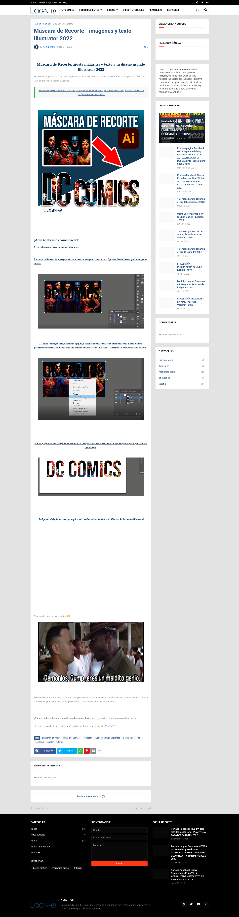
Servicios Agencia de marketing (53, 2)
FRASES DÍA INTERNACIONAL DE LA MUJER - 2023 (189, 266)
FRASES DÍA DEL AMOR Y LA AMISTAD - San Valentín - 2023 (190, 301)
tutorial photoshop (59, 846)
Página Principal (42, 24)
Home (33, 2)
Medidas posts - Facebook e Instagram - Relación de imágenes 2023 (191, 284)
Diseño (111, 10)
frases (59, 829)
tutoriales (59, 852)
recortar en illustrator (44, 742)
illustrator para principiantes (107, 738)
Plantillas (155, 10)
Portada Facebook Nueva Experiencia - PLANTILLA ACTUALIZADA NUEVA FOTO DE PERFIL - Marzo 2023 (190, 181)
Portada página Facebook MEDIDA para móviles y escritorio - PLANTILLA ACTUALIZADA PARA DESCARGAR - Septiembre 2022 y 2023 (191, 156)
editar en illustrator (71, 738)
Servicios (173, 10)
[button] (197, 10)
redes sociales (59, 834)
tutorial (59, 742)
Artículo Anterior (41, 808)
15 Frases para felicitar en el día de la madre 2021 (191, 250)
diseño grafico (182, 360)
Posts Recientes (89, 10)
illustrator (87, 738)
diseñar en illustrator (63, 24)
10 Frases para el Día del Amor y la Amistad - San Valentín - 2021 (190, 234)
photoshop (182, 378)
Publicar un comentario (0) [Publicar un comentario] (91, 796)
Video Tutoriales (133, 10)
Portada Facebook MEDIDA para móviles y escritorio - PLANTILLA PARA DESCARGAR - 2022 (188, 832)
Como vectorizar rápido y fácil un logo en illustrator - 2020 (190, 216)
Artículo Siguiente (140, 808)
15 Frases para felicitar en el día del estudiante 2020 (191, 200)
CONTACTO (110, 726)
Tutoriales (67, 10)
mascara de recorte (131, 738)
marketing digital (182, 372)
